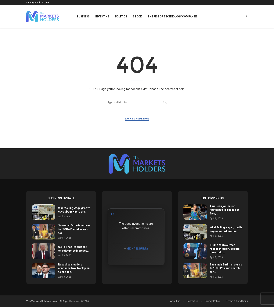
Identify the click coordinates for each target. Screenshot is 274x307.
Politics (121, 17)
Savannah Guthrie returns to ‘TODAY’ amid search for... (74, 229)
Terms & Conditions (237, 301)
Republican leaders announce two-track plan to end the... (74, 268)
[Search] (246, 17)
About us (175, 301)
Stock (137, 17)
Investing (102, 17)
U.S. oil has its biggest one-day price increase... (73, 249)
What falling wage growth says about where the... (74, 210)
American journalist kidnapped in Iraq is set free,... (224, 210)
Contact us (192, 301)
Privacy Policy (212, 301)
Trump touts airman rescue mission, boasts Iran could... (225, 248)
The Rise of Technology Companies (172, 17)
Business (83, 17)
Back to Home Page (137, 118)
